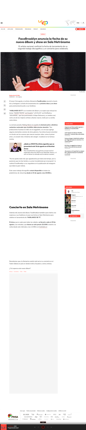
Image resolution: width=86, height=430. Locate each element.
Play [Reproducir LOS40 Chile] (43, 427)
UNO (36, 416)
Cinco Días (46, 416)
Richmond (25, 419)
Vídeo (25, 271)
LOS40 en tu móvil (62, 410)
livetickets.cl (43, 227)
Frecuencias (28, 29)
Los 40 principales (33, 415)
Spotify (49, 401)
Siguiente (51, 427)
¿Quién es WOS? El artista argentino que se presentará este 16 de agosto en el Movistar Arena (39, 146)
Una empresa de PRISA (13, 416)
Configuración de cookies (51, 410)
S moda (52, 419)
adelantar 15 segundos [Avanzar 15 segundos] (48, 427)
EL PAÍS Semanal (57, 416)
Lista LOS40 (10, 29)
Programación (19, 29)
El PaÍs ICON (46, 419)
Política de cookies (41, 410)
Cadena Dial (52, 416)
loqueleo (58, 419)
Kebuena (68, 416)
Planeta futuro (62, 416)
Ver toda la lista (73, 216)
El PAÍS (26, 415)
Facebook (4, 101)
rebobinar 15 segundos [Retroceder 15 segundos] (38, 427)
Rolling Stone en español (30, 125)
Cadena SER (54, 415)
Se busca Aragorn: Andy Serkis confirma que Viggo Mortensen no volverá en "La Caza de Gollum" (74, 140)
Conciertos (16, 271)
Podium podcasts (40, 419)
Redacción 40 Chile (14, 95)
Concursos (43, 29)
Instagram (37, 401)
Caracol (69, 415)
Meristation (66, 419)
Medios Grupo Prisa (13, 419)
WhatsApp (4, 109)
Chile (78, 23)
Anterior (35, 427)
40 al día (3, 29)
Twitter (4, 105)
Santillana (40, 415)
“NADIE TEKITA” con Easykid (23, 113)
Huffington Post (28, 416)
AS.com (59, 415)
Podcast (35, 29)
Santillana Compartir (48, 415)
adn (63, 415)
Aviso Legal (22, 410)
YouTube (40, 401)
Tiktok (34, 401)
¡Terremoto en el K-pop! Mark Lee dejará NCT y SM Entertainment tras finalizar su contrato (74, 152)
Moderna (32, 419)
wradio (40, 416)
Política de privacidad (30, 410)
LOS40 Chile (43, 22)
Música (43, 34)
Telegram (4, 113)
